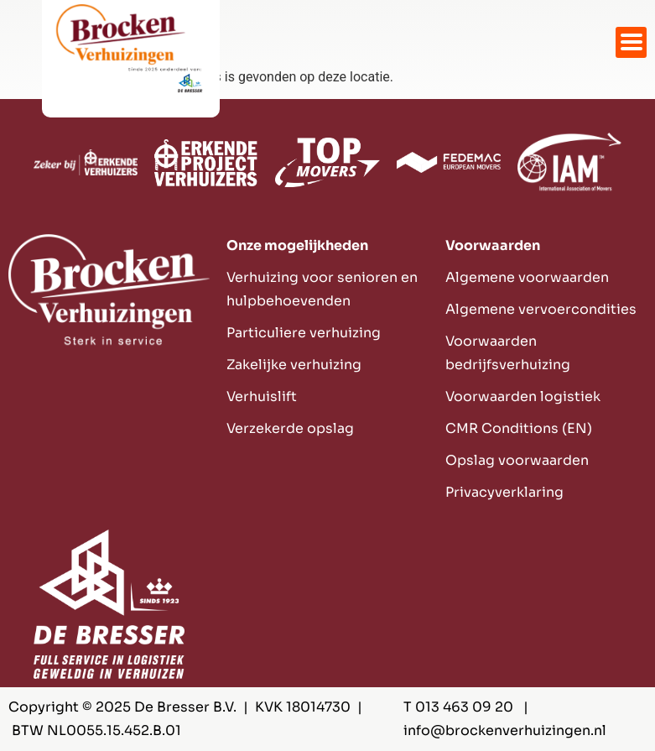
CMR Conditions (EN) (518, 428)
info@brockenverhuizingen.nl (504, 730)
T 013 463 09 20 (458, 707)
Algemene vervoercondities (541, 309)
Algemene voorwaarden (527, 277)
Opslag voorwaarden (517, 460)
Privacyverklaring (504, 492)
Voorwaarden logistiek (522, 396)
